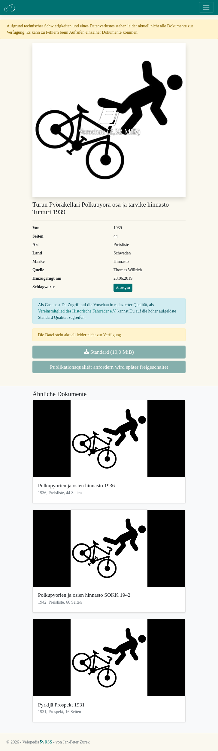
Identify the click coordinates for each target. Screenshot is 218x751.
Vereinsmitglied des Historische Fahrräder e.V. (77, 311)
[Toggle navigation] (206, 7)
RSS (46, 742)
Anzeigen (123, 287)
